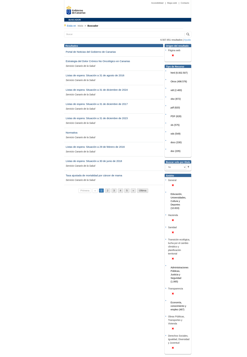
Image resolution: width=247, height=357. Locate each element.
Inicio (81, 25)
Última (142, 190)
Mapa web (172, 3)
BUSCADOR (75, 20)
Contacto (185, 3)
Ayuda (187, 39)
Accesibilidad (157, 3)
